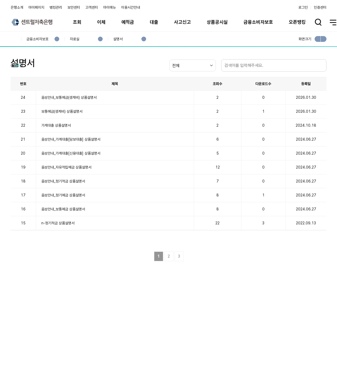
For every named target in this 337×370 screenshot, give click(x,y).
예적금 (127, 22)
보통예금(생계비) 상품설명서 (61, 137)
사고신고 (182, 22)
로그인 (303, 7)
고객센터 (91, 7)
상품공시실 (217, 22)
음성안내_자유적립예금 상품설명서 (66, 192)
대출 (154, 22)
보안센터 (73, 7)
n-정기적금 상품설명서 (58, 248)
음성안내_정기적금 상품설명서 (63, 206)
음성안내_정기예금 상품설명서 (63, 220)
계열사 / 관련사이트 (278, 347)
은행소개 (17, 7)
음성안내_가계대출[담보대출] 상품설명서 (70, 164)
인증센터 (320, 7)
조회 (77, 22)
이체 (101, 22)
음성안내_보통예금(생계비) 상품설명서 (69, 123)
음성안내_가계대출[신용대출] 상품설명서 (70, 178)
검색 (321, 91)
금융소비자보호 (258, 22)
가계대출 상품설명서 (56, 151)
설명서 (118, 39)
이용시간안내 (130, 7)
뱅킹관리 (55, 7)
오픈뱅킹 (297, 22)
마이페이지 (36, 7)
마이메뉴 (109, 7)
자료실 (74, 39)
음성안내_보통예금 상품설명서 (63, 234)
